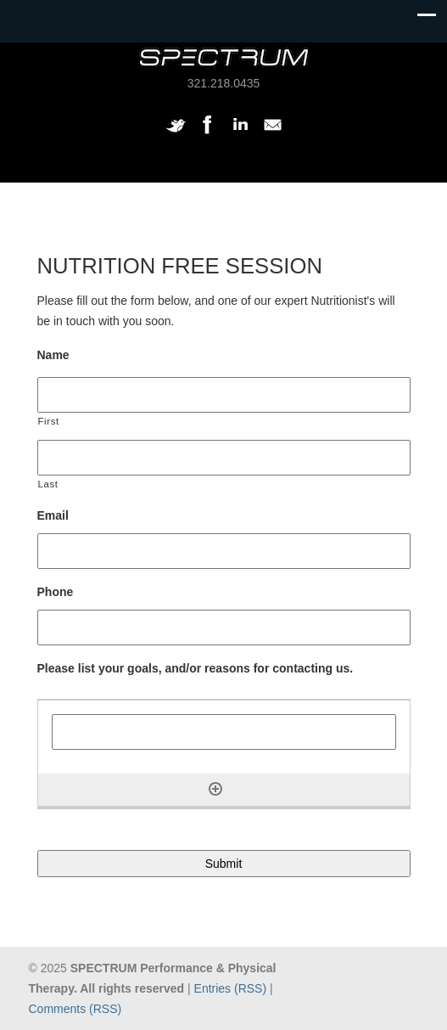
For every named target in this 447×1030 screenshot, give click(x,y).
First (48, 421)
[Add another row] (215, 789)
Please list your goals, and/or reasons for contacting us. (195, 668)
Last (48, 484)
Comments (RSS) (75, 1009)
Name (53, 355)
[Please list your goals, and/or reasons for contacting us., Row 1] (224, 732)
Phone (55, 592)
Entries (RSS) (230, 988)
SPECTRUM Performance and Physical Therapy (224, 57)
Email (53, 515)
